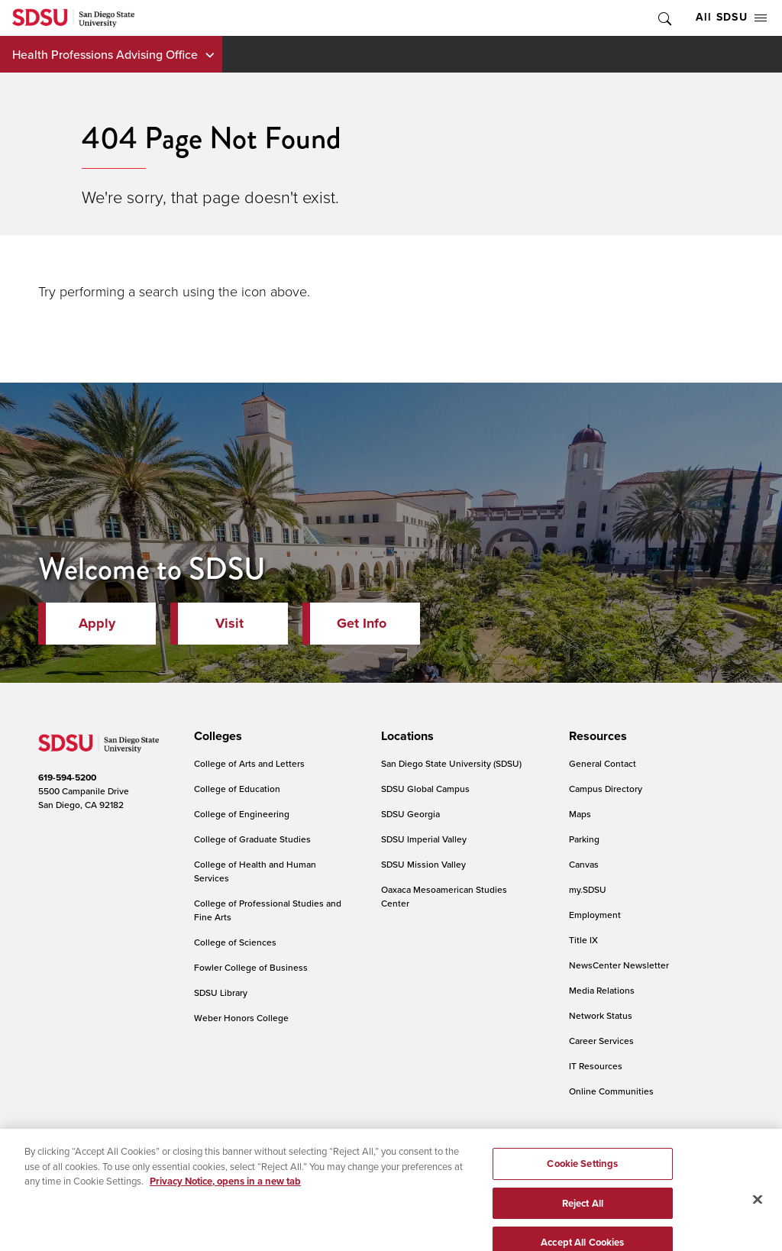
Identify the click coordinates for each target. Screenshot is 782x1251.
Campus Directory (605, 788)
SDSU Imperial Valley (424, 838)
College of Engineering (241, 813)
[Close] (757, 1216)
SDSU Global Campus (425, 788)
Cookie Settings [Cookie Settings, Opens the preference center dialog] (582, 1181)
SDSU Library (220, 992)
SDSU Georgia (410, 813)
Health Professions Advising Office (105, 54)
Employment (595, 914)
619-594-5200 (67, 777)
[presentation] (215, 736)
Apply (97, 623)
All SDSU (731, 17)
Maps (580, 813)
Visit (229, 623)
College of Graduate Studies (252, 838)
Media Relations (602, 990)
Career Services (601, 1040)
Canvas (584, 864)
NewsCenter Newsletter (619, 964)
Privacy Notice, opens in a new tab (225, 1198)
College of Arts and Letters (249, 763)
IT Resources (595, 1065)
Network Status (600, 1015)
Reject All (582, 1221)
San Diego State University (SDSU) (451, 763)
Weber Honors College (241, 1017)
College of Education (237, 788)
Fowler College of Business (251, 967)
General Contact (602, 763)
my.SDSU (587, 889)
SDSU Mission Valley (423, 864)
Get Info (361, 623)
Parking (584, 838)
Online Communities (611, 1091)
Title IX (583, 939)
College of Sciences (235, 942)
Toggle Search (663, 18)
